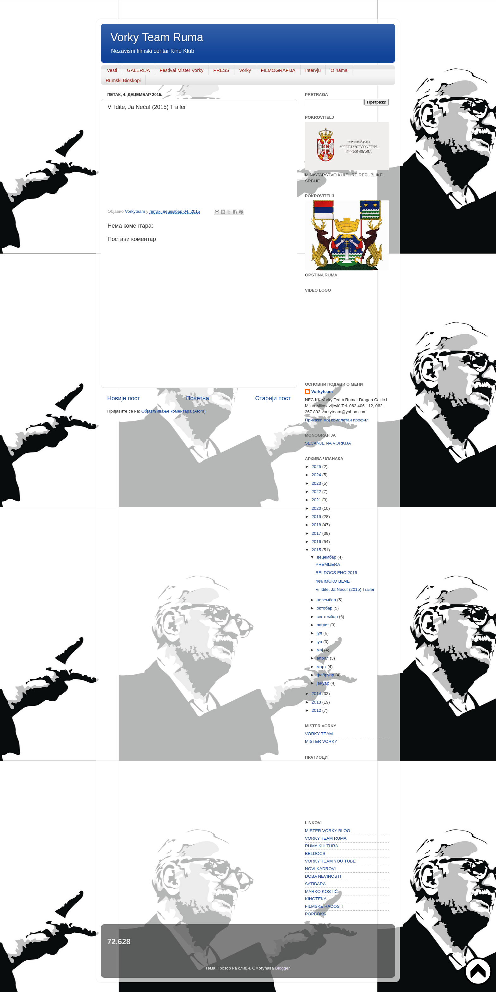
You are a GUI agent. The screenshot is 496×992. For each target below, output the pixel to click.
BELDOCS (315, 853)
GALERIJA (138, 70)
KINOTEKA (315, 898)
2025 (317, 466)
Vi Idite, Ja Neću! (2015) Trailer (345, 589)
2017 (317, 533)
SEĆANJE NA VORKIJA (328, 443)
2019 (317, 516)
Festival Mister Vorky (181, 70)
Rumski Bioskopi (123, 80)
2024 (317, 474)
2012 (317, 710)
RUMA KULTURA (321, 846)
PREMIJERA (328, 564)
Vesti (112, 70)
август (323, 624)
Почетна (197, 398)
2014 (317, 693)
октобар (325, 608)
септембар (328, 616)
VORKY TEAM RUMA (326, 838)
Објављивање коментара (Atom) (173, 411)
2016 (317, 541)
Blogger (282, 968)
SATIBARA (315, 883)
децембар (327, 557)
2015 (317, 549)
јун (320, 641)
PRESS (221, 70)
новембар (327, 599)
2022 (317, 491)
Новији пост (123, 398)
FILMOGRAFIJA (278, 70)
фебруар (326, 675)
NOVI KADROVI (320, 868)
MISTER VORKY (321, 741)
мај (320, 650)
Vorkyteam (322, 391)
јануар (323, 683)
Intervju (313, 70)
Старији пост (273, 398)
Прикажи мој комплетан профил (337, 420)
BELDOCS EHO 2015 (336, 572)
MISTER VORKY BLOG (327, 830)
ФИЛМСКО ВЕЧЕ (333, 581)
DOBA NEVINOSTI (323, 876)
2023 (317, 483)
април (323, 658)
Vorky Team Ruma (156, 37)
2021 (317, 499)
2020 (317, 508)
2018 (317, 524)
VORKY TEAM (319, 733)
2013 (317, 702)
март (322, 666)
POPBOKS (315, 914)
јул (320, 633)
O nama (339, 70)
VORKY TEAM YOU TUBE (330, 861)
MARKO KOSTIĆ (321, 891)
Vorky (245, 70)
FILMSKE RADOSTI (324, 906)
